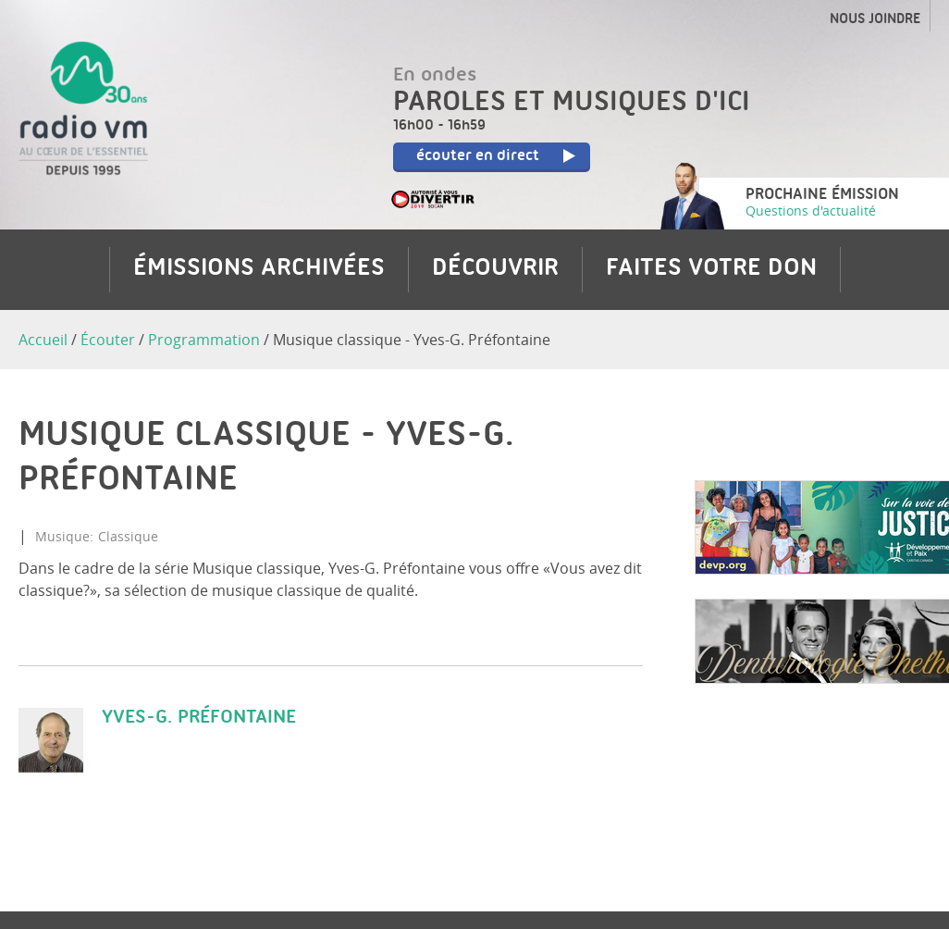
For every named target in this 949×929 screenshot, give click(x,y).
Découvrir (495, 269)
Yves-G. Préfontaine (199, 717)
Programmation (204, 339)
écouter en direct (500, 157)
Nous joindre (875, 20)
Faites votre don (711, 269)
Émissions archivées (259, 269)
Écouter (107, 339)
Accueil (43, 339)
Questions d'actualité (811, 210)
